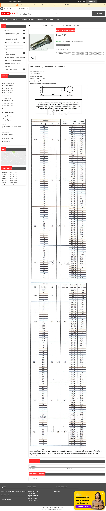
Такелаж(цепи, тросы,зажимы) (14, 57)
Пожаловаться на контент (57, 509)
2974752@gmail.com (9, 101)
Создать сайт (12, 1)
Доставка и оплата (27, 19)
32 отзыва (82, 1)
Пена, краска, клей (11, 69)
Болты (35, 26)
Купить (63, 45)
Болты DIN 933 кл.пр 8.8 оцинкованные (50, 26)
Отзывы (40, 19)
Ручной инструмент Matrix (13, 63)
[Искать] (78, 13)
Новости (14, 19)
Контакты (49, 19)
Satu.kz (61, 507)
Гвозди (8, 47)
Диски (8, 66)
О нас (58, 19)
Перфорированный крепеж (13, 60)
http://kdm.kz (7, 98)
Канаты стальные (11, 50)
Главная (5, 19)
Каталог (6, 30)
